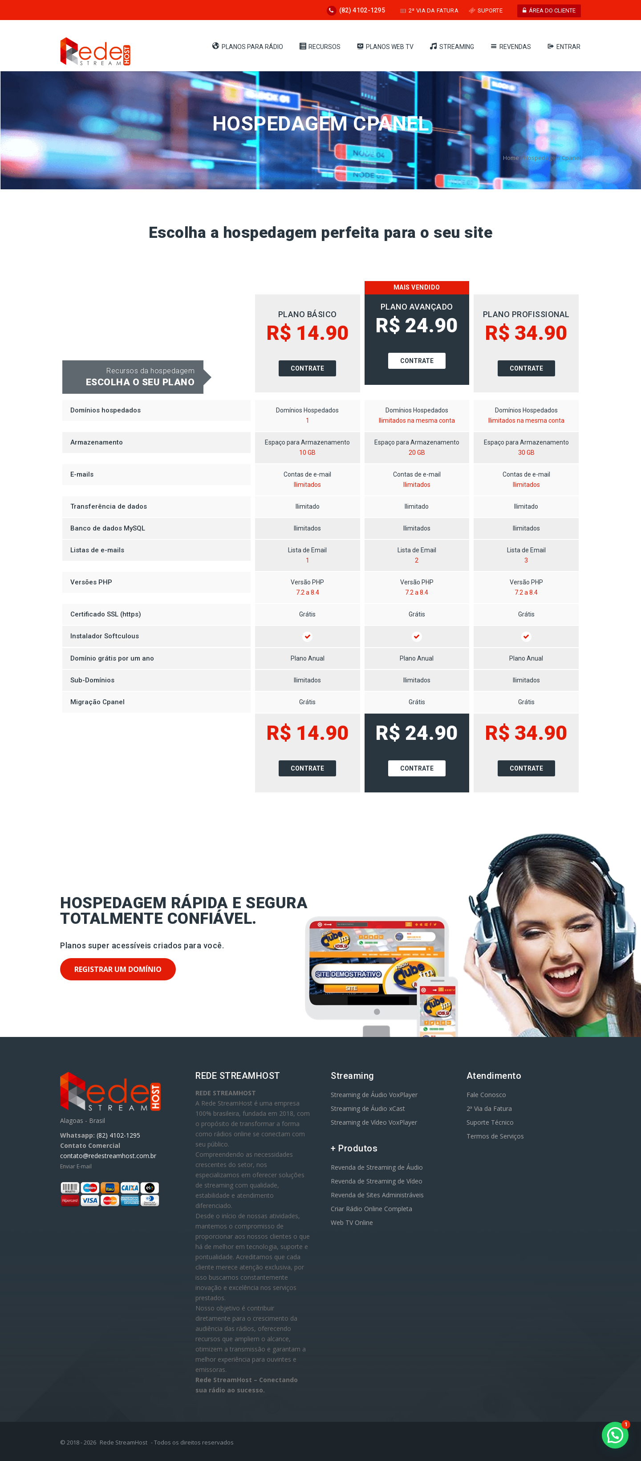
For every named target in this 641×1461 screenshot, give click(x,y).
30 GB (526, 452)
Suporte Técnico (490, 1122)
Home (511, 158)
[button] (615, 1435)
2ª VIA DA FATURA (429, 10)
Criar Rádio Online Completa (371, 1208)
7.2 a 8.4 (307, 592)
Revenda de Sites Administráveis (377, 1195)
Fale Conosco (486, 1094)
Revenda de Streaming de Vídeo (376, 1181)
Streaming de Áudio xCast (368, 1108)
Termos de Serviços (495, 1136)
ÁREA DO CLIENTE (549, 10)
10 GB (307, 452)
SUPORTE (486, 10)
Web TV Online (352, 1222)
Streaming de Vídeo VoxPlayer (374, 1122)
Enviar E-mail (76, 1166)
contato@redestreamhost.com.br (108, 1155)
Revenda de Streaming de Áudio (377, 1167)
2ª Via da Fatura (489, 1108)
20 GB (417, 452)
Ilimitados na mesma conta (417, 420)
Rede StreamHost (123, 1442)
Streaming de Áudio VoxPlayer (374, 1094)
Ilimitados (307, 484)
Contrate (307, 368)
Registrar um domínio (118, 969)
